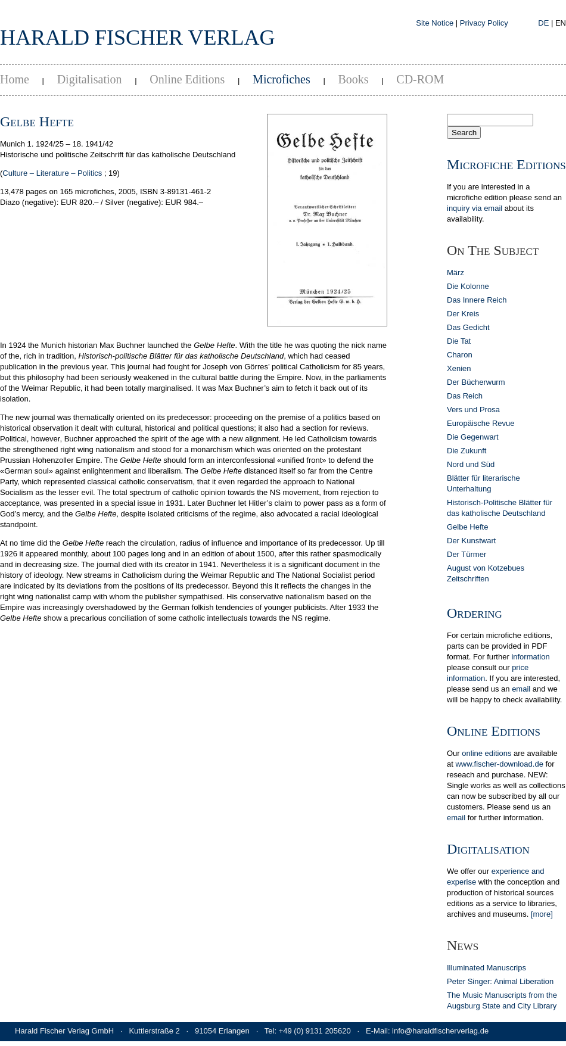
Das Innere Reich (476, 299)
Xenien (459, 368)
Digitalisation (89, 79)
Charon (459, 354)
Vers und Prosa (473, 409)
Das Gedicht (468, 327)
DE (543, 22)
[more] (542, 914)
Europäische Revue (480, 423)
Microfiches (281, 79)
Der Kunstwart (471, 540)
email (521, 688)
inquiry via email (474, 208)
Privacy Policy (484, 22)
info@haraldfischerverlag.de (440, 1030)
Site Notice (434, 22)
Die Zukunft (466, 450)
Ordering (474, 613)
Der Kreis (463, 313)
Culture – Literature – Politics (52, 173)
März (455, 272)
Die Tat (459, 341)
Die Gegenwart (473, 436)
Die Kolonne (468, 286)
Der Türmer (466, 554)
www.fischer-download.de (499, 763)
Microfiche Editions (506, 164)
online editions (486, 753)
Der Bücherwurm (476, 382)
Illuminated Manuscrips (486, 967)
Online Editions (187, 79)
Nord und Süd (471, 464)
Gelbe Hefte (467, 526)
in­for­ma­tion (530, 656)
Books (353, 79)
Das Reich (465, 395)
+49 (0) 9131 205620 (315, 1030)
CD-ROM (420, 79)
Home (14, 79)
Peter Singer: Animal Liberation (500, 981)
